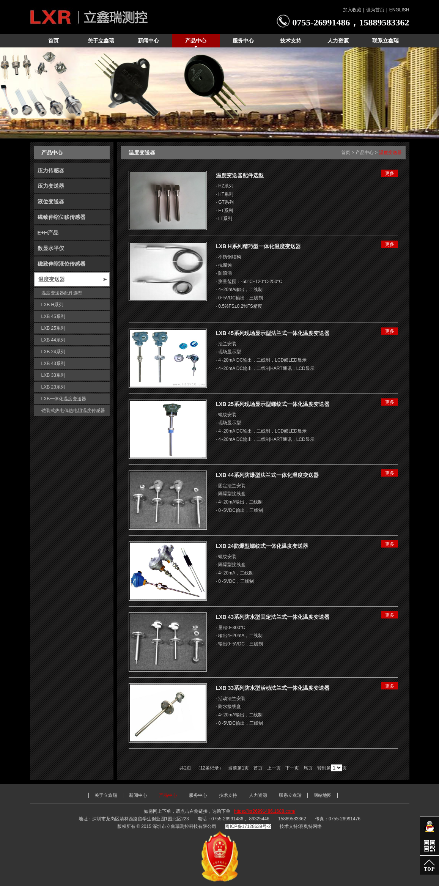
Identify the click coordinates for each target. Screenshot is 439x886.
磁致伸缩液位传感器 (61, 264)
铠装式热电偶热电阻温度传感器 (73, 410)
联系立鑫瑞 (290, 795)
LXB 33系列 (53, 375)
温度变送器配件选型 (61, 293)
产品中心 (365, 152)
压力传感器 (51, 170)
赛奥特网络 (310, 826)
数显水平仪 (51, 248)
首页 (345, 152)
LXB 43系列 (53, 363)
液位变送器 (51, 201)
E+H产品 (48, 233)
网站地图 (322, 795)
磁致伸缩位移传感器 (61, 217)
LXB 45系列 (53, 316)
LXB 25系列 (53, 328)
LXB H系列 (52, 304)
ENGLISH (399, 10)
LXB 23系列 (53, 387)
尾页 (308, 768)
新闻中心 (138, 795)
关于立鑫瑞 (105, 795)
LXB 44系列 (53, 340)
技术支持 (228, 795)
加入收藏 (352, 10)
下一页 (292, 768)
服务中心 (198, 795)
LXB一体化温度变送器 (64, 398)
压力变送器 (51, 186)
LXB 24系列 (53, 351)
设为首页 (375, 10)
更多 (389, 173)
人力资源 (258, 795)
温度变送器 (51, 279)
